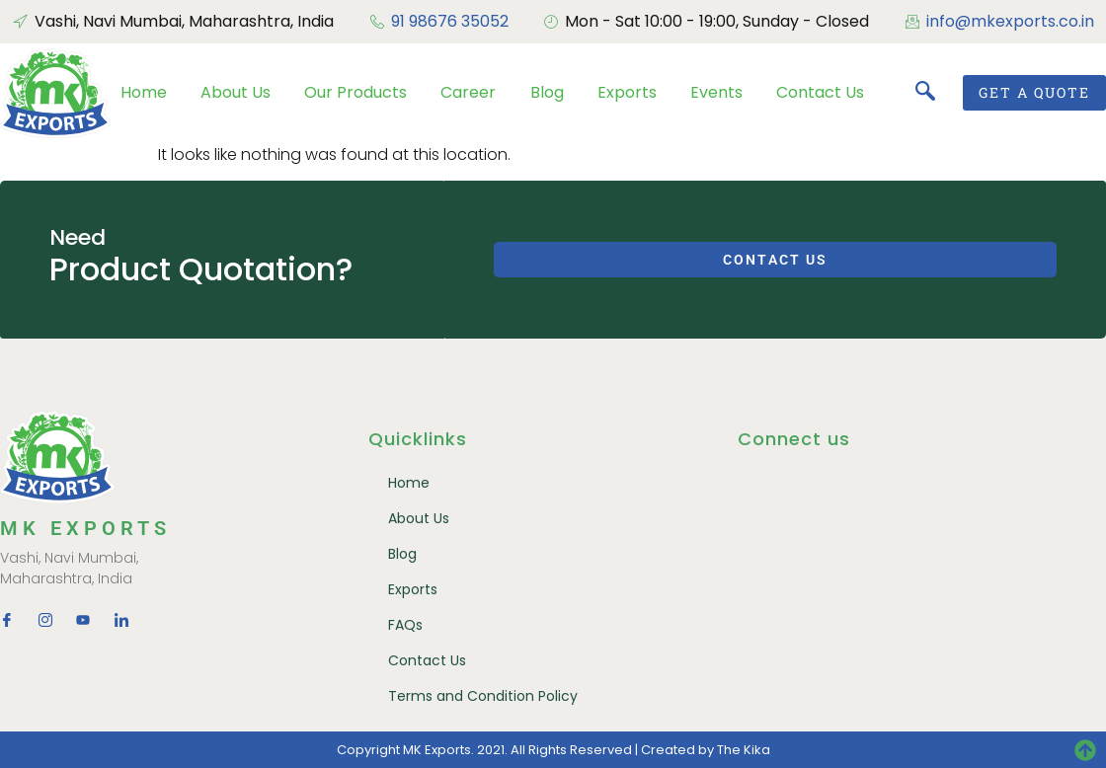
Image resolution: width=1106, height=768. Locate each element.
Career (468, 92)
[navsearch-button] (925, 93)
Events (716, 92)
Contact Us (820, 92)
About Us (235, 92)
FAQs (405, 625)
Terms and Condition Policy (483, 696)
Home (143, 92)
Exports (627, 92)
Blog (547, 92)
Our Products (355, 92)
